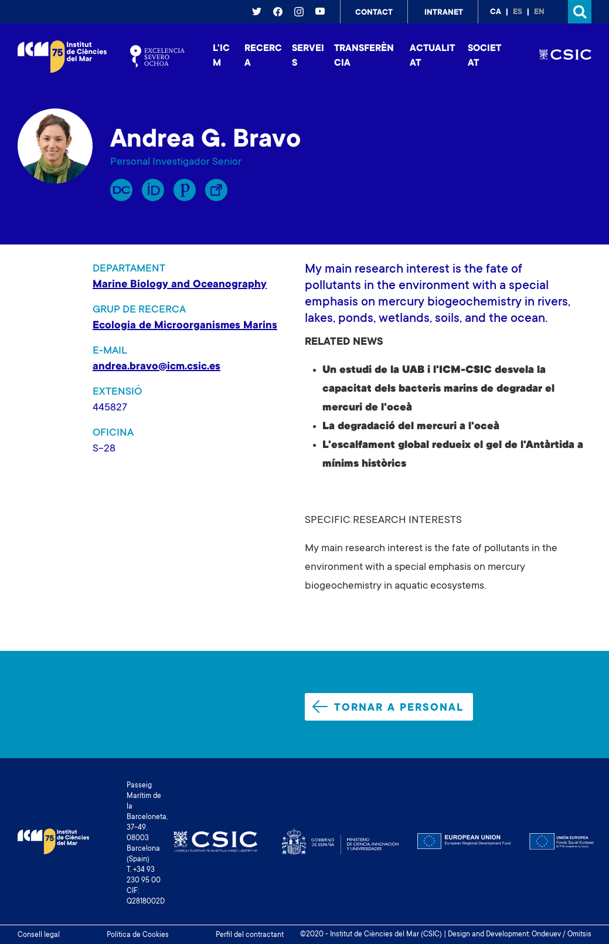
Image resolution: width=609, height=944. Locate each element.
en (539, 12)
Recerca (263, 56)
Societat (484, 56)
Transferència (364, 56)
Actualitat (432, 56)
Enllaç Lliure (216, 190)
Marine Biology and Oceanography (180, 285)
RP (121, 190)
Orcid (153, 190)
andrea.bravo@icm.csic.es (156, 367)
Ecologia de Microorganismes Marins (185, 326)
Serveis (308, 56)
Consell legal (39, 935)
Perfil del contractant (250, 935)
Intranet (443, 13)
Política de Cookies (138, 935)
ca (495, 12)
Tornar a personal (388, 707)
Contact (374, 13)
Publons (184, 190)
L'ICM (221, 56)
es (517, 12)
